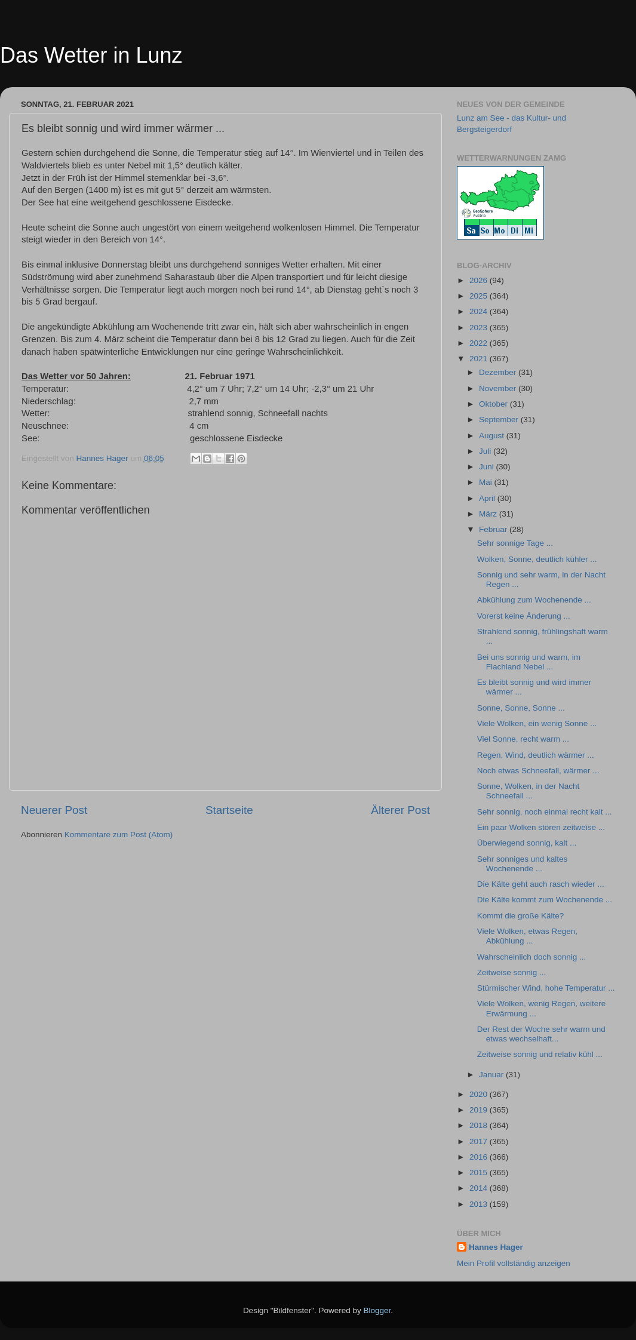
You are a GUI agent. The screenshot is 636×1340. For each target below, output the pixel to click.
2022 (479, 343)
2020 (479, 1094)
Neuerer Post (54, 810)
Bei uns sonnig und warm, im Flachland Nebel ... (528, 662)
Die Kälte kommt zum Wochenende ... (544, 899)
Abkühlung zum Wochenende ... (534, 599)
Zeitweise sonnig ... (511, 972)
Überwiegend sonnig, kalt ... (527, 842)
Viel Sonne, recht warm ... (523, 738)
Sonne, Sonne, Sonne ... (521, 707)
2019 (479, 1109)
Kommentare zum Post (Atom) (118, 834)
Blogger (377, 1310)
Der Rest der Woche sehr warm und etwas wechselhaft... (541, 1034)
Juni (487, 466)
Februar (494, 529)
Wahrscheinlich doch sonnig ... (531, 956)
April (488, 498)
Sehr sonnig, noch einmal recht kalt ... (544, 811)
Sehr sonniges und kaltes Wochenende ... (522, 864)
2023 (479, 327)
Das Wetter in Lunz (91, 55)
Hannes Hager (496, 1247)
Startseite (229, 810)
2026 (479, 280)
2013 (479, 1204)
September (500, 419)
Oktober (494, 403)
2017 (479, 1141)
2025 (479, 295)
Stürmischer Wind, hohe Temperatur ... (546, 988)
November (498, 388)
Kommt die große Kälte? (520, 915)
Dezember (498, 372)
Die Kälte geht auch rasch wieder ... (540, 884)
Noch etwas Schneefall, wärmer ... (538, 770)
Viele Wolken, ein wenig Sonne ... (537, 723)
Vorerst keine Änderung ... (523, 615)
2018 (479, 1125)
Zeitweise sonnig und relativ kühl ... (540, 1054)
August (492, 435)
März (489, 513)
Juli (486, 451)
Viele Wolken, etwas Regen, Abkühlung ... (527, 936)
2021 (479, 358)
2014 (479, 1188)
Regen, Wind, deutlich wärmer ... (535, 755)
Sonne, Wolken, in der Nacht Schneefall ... (528, 791)
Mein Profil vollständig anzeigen (513, 1263)
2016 (479, 1156)
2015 (479, 1172)
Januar (492, 1074)
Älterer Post (400, 810)
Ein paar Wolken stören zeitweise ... (541, 827)
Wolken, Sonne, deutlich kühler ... (537, 559)
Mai (486, 482)
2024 (479, 311)
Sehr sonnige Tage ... (515, 543)
